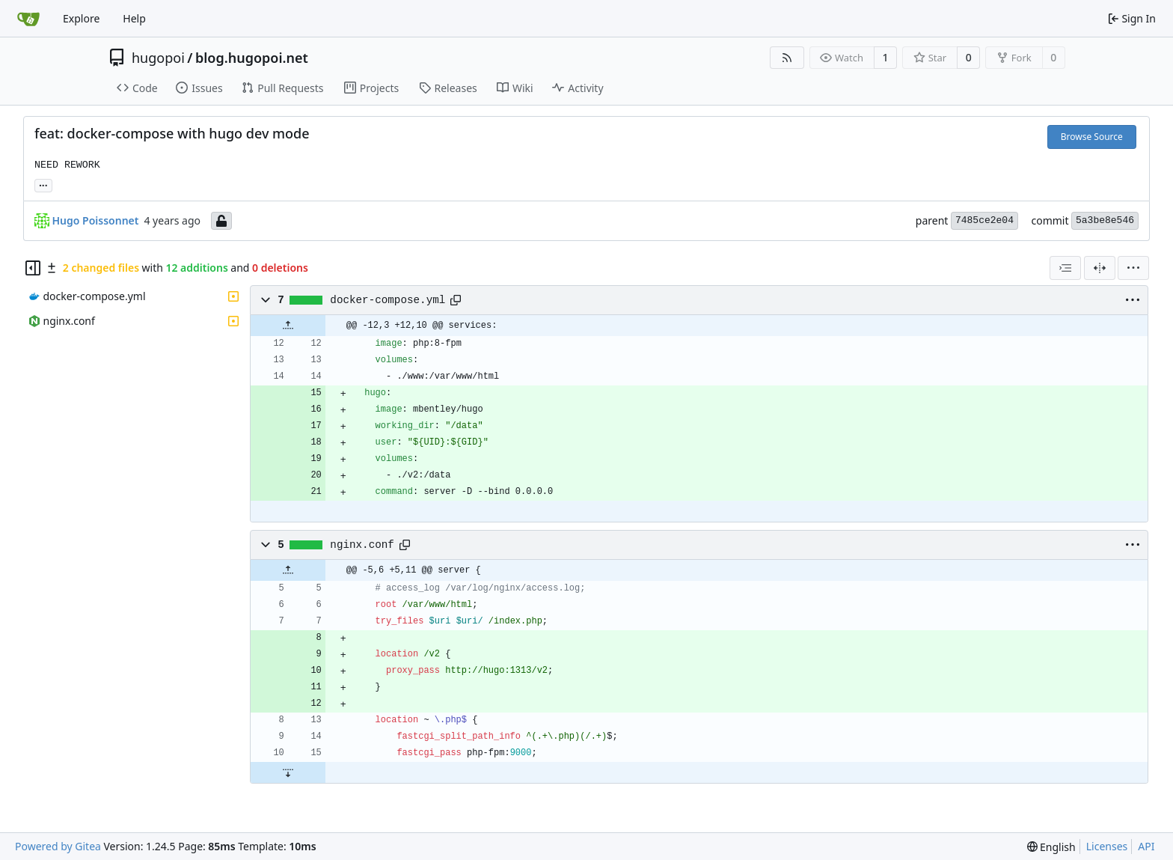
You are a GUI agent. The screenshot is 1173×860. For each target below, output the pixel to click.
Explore (81, 18)
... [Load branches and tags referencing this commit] (43, 184)
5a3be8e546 (1105, 220)
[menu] (1133, 268)
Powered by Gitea (58, 846)
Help (134, 18)
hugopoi (158, 57)
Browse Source (1092, 136)
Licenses (1107, 846)
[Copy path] (455, 300)
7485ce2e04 (984, 220)
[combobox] (1065, 268)
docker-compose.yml (387, 300)
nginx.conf (362, 545)
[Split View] (1099, 268)
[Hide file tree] (32, 267)
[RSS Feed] (787, 57)
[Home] (28, 18)
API (1146, 846)
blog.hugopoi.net (251, 57)
